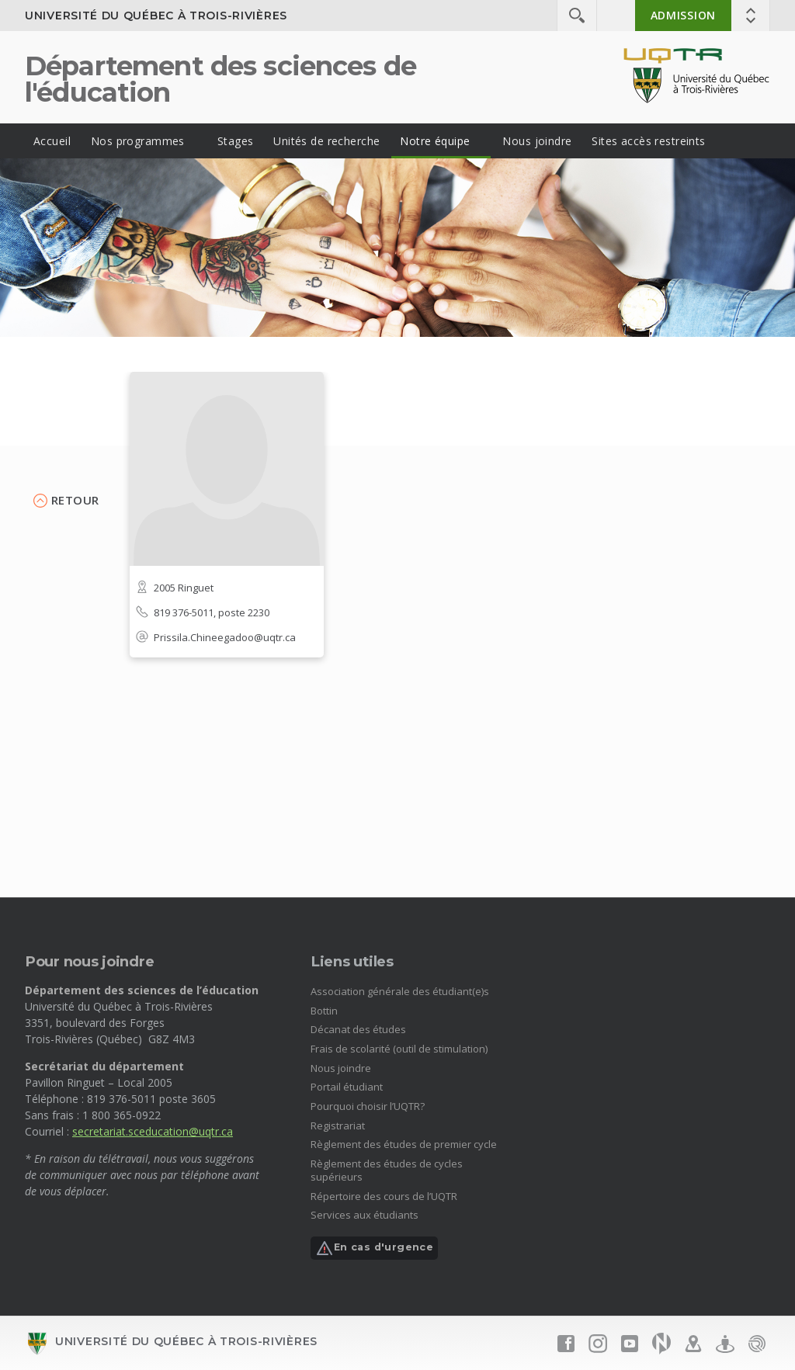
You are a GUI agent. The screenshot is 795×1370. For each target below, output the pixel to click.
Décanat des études (358, 1029)
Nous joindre (536, 141)
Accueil (52, 141)
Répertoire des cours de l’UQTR (384, 1196)
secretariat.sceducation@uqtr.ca (152, 1131)
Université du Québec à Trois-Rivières (156, 16)
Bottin (324, 1011)
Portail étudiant (347, 1087)
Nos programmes (138, 141)
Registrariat (338, 1125)
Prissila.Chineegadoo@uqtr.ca (225, 637)
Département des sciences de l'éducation (220, 79)
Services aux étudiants (364, 1215)
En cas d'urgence (374, 1248)
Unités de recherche (326, 141)
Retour (75, 500)
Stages (235, 141)
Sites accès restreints (648, 141)
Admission (683, 15)
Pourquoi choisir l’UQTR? (368, 1106)
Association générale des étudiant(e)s (400, 991)
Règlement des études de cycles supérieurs (387, 1170)
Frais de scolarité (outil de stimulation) (399, 1049)
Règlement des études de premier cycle (404, 1144)
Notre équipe (435, 141)
